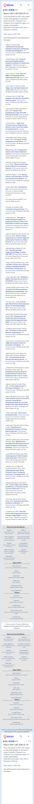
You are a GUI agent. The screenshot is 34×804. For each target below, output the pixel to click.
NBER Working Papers (19, 65)
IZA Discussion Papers (21, 90)
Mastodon (7, 30)
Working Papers (24, 114)
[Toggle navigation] (20, 5)
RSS (25, 27)
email (21, 27)
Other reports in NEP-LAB (12, 34)
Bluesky (14, 30)
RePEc (14, 624)
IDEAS (7, 624)
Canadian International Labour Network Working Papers (16, 131)
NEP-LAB (21, 16)
